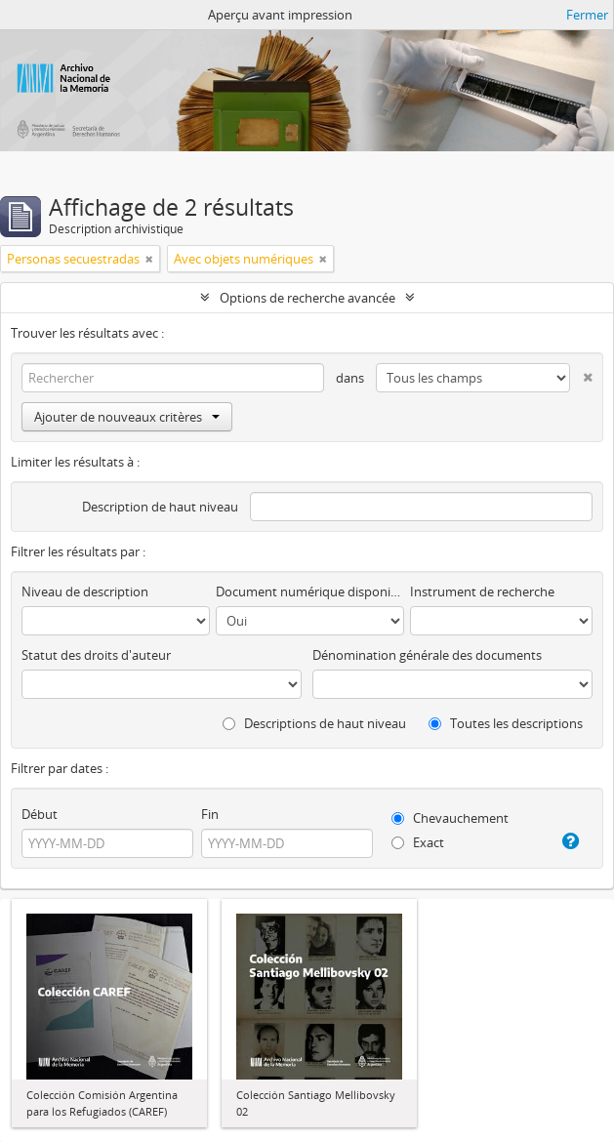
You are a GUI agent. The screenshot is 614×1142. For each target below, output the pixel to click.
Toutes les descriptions (506, 723)
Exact (417, 842)
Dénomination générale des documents (427, 655)
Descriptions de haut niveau (314, 723)
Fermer (587, 14)
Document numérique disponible (310, 591)
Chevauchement (450, 818)
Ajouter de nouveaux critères (127, 417)
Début (39, 814)
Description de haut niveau (160, 506)
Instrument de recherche (482, 591)
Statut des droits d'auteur (96, 655)
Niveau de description (84, 591)
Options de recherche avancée (307, 297)
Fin (210, 814)
